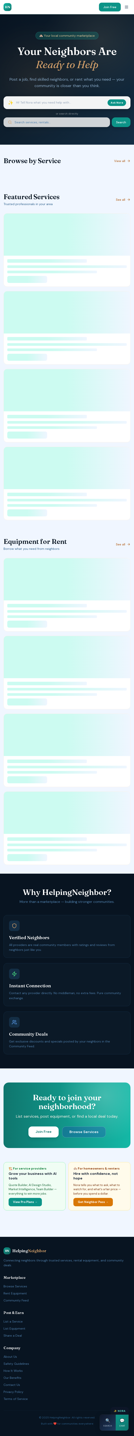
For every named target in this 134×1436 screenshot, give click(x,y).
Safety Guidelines (16, 1364)
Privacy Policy (13, 1392)
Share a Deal (13, 1336)
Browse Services (84, 1132)
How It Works (13, 1371)
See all (123, 200)
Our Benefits (12, 1378)
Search (121, 122)
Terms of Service (16, 1399)
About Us (10, 1357)
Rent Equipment (15, 1293)
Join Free (109, 7)
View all (122, 161)
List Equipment (14, 1328)
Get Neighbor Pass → (93, 1202)
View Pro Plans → (25, 1202)
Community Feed (16, 1300)
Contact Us (12, 1385)
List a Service (13, 1321)
